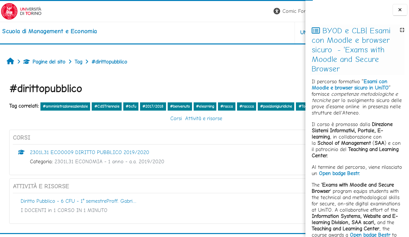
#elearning (205, 106)
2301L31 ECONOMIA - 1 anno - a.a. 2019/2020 (109, 171)
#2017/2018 (152, 106)
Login (294, 11)
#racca (226, 106)
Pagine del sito (44, 62)
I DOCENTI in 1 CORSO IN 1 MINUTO (64, 219)
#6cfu (131, 106)
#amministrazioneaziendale (65, 106)
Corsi (136, 127)
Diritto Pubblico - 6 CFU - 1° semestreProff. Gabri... (78, 210)
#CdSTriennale (106, 106)
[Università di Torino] (20, 11)
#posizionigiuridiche (276, 106)
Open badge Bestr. (339, 173)
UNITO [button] (228, 32)
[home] (48, 31)
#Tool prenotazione (27, 115)
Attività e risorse (163, 127)
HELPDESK (266, 32)
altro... (54, 115)
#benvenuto (180, 106)
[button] (213, 11)
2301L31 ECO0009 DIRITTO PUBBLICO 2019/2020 (89, 161)
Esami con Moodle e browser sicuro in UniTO (350, 84)
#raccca (246, 106)
